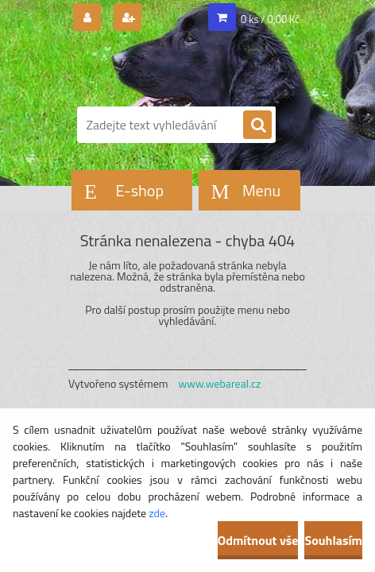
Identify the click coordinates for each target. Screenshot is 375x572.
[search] (257, 125)
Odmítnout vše (258, 540)
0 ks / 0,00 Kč (270, 19)
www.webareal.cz (220, 383)
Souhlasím (333, 540)
